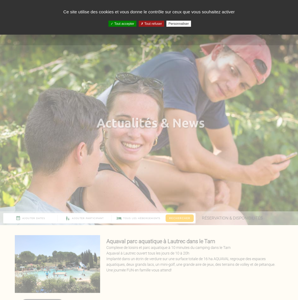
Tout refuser (151, 23)
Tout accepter (122, 23)
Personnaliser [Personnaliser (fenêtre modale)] (178, 23)
